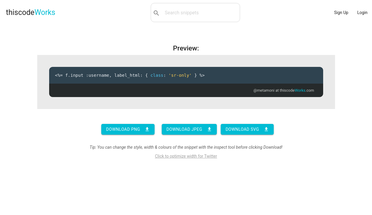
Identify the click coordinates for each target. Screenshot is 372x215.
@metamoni (263, 90)
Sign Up (341, 12)
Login (362, 12)
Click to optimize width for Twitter (186, 156)
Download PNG (128, 129)
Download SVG (247, 129)
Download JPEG (189, 129)
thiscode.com (297, 90)
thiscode (30, 12)
